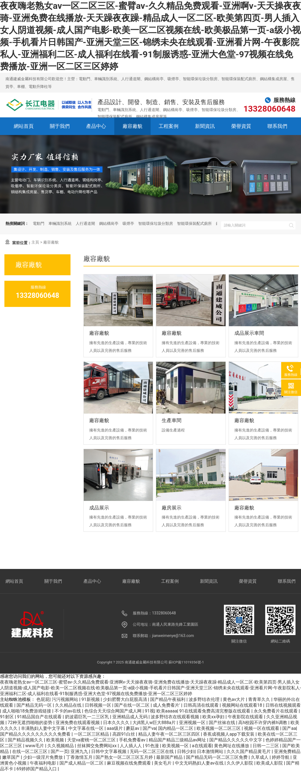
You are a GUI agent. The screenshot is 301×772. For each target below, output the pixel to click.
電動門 (38, 223)
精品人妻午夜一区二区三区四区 (169, 734)
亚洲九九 (79, 751)
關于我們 (60, 126)
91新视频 (91, 699)
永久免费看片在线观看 (276, 711)
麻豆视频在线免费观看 (129, 763)
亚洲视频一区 (193, 722)
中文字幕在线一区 (86, 728)
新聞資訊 (205, 126)
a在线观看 (202, 745)
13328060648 (269, 109)
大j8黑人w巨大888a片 (154, 722)
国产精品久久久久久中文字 (236, 740)
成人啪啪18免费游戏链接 (27, 711)
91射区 (7, 716)
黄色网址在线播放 (232, 745)
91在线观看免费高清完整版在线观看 (215, 711)
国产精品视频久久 (26, 740)
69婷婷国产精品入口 (37, 768)
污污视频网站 (65, 699)
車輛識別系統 (60, 223)
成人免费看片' (167, 705)
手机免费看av (133, 740)
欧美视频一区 (176, 745)
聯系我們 (277, 126)
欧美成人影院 (270, 763)
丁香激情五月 (80, 757)
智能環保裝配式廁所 (194, 223)
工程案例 (168, 126)
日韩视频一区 (98, 705)
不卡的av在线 (68, 711)
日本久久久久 (117, 722)
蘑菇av (133, 728)
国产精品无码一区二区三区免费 (217, 757)
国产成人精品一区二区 (82, 763)
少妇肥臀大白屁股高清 (125, 699)
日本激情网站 (210, 751)
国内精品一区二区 (176, 728)
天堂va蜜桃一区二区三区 (92, 740)
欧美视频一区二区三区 (219, 728)
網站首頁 (24, 126)
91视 (149, 711)
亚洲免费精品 (287, 751)
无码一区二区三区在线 (152, 751)
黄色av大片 (234, 699)
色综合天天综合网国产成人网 (113, 711)
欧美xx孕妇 (214, 716)
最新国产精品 (170, 757)
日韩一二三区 (266, 745)
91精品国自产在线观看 (40, 716)
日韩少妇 (186, 751)
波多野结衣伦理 (205, 699)
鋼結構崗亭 (108, 223)
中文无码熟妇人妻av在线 (199, 763)
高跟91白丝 (124, 734)
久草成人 (260, 757)
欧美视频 (55, 740)
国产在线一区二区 (132, 705)
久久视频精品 (61, 745)
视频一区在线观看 (262, 728)
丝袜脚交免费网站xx (97, 745)
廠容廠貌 (132, 126)
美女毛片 (163, 763)
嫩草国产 (11, 757)
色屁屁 (43, 699)
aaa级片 (115, 728)
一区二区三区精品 (92, 734)
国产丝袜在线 (222, 722)
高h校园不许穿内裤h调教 (263, 722)
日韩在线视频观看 (283, 705)
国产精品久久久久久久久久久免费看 (36, 734)
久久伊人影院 (240, 763)
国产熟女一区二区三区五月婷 (125, 757)
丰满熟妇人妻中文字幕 (43, 728)
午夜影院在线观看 (246, 716)
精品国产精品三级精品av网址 (178, 740)
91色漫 (152, 745)
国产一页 (59, 751)
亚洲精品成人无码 (130, 716)
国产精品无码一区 (35, 705)
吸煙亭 (128, 223)
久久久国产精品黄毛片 (249, 751)
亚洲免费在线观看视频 (78, 722)
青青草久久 (259, 699)
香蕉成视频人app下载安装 (229, 734)
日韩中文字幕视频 (109, 751)
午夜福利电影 (43, 763)
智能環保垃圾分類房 (155, 223)
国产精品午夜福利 (168, 699)
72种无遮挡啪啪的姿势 (30, 722)
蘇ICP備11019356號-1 (186, 662)
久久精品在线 (69, 705)
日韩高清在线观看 (201, 705)
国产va (149, 728)
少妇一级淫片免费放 (43, 757)
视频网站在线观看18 (242, 705)
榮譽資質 (241, 126)
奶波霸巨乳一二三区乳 (87, 716)
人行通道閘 (85, 223)
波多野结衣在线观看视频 (175, 716)
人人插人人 (131, 745)
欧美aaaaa (166, 711)
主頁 (35, 242)
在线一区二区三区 (30, 751)
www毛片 (35, 745)
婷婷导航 (281, 757)
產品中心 (96, 126)
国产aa (289, 728)
